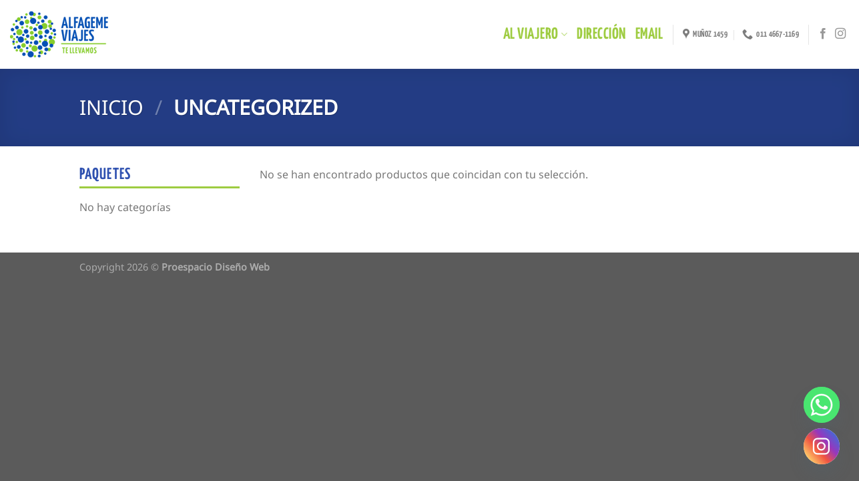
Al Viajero (535, 34)
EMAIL (649, 34)
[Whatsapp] (822, 405)
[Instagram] (822, 446)
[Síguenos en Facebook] (823, 34)
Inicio (111, 107)
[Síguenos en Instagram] (840, 34)
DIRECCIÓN (601, 34)
